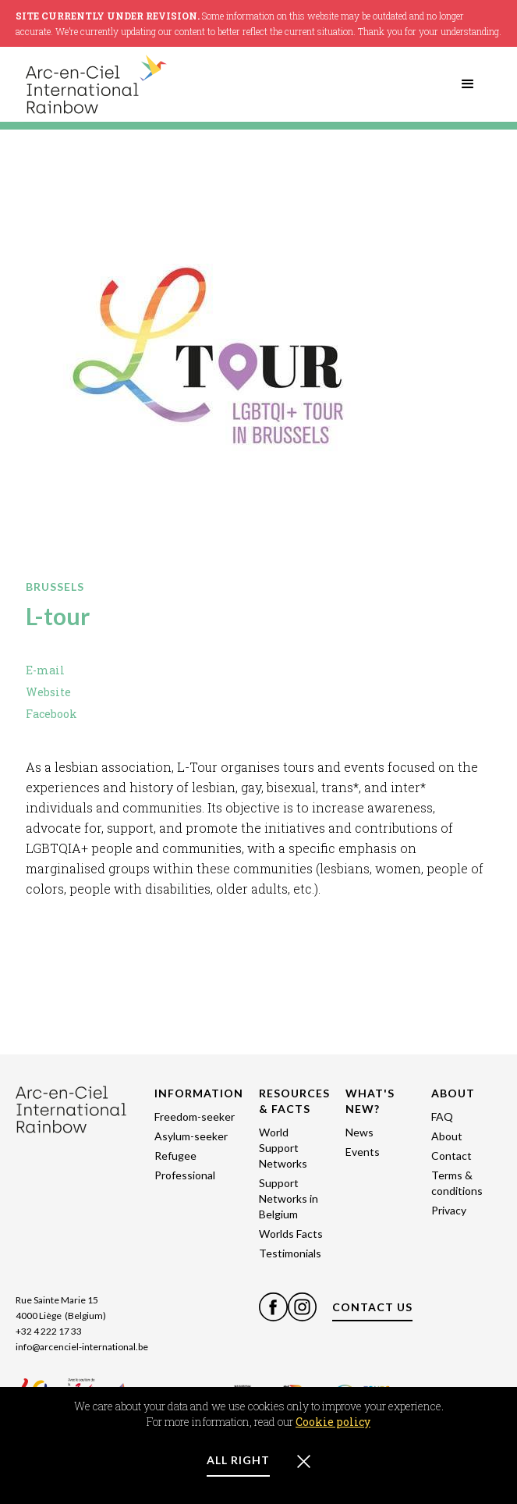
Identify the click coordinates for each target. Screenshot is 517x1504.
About (446, 1136)
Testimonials (290, 1253)
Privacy (448, 1210)
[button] (467, 84)
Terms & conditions (457, 1182)
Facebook (51, 713)
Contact (451, 1155)
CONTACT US (372, 1307)
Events (362, 1151)
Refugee (175, 1155)
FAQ (442, 1116)
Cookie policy (333, 1421)
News (359, 1132)
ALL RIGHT (238, 1460)
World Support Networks (283, 1147)
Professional (184, 1175)
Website (48, 691)
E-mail (45, 670)
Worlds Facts (291, 1233)
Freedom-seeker (194, 1116)
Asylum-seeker (191, 1136)
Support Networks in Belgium (288, 1198)
